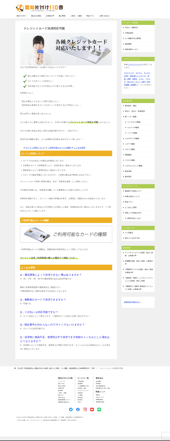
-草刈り (79, 406)
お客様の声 (50, 20)
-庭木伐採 (80, 402)
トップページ (61, 386)
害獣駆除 (128, 159)
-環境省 (98, 399)
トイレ (141, 83)
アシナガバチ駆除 (133, 127)
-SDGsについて (100, 401)
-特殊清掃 (80, 397)
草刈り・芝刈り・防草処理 (135, 116)
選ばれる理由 (36, 20)
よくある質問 (79, 152)
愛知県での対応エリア (133, 196)
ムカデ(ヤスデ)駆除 (132, 143)
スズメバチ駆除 (133, 132)
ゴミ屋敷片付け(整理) (133, 43)
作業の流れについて (132, 201)
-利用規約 (98, 388)
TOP (56, 373)
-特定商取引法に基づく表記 (103, 392)
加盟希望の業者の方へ (132, 307)
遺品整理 (128, 48)
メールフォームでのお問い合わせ (133, 13)
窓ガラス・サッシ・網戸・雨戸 (138, 86)
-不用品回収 (80, 386)
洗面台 (134, 83)
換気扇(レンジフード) (138, 80)
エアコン (139, 77)
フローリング (129, 77)
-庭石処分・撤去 (81, 392)
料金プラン (90, 20)
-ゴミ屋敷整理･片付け (83, 390)
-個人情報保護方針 (100, 390)
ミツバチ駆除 (132, 137)
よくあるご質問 (130, 212)
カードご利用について (35, 152)
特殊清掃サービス (131, 54)
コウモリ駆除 (130, 165)
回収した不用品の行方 (133, 217)
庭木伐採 (128, 176)
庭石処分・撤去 (130, 110)
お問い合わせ (104, 20)
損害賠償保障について (64, 404)
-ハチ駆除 (80, 399)
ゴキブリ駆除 (130, 154)
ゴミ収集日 (129, 237)
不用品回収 (129, 37)
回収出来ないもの (133, 223)
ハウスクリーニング (134, 69)
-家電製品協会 (99, 404)
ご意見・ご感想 (76, 20)
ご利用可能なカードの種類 (59, 152)
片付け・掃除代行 (131, 32)
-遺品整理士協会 (100, 406)
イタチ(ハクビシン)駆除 (133, 170)
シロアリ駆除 (130, 148)
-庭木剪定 (80, 404)
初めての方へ (21, 20)
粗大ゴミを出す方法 (132, 243)
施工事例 (62, 20)
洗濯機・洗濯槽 (130, 89)
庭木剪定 (128, 181)
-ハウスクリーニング (82, 395)
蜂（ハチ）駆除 (130, 121)
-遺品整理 (80, 388)
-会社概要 (98, 386)
